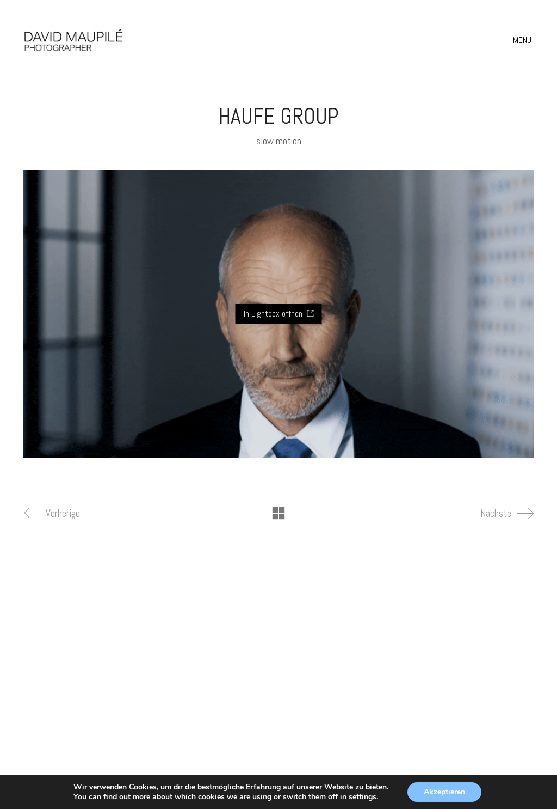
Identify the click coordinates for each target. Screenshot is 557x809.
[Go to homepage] (74, 40)
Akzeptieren (444, 792)
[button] (523, 40)
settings (362, 797)
